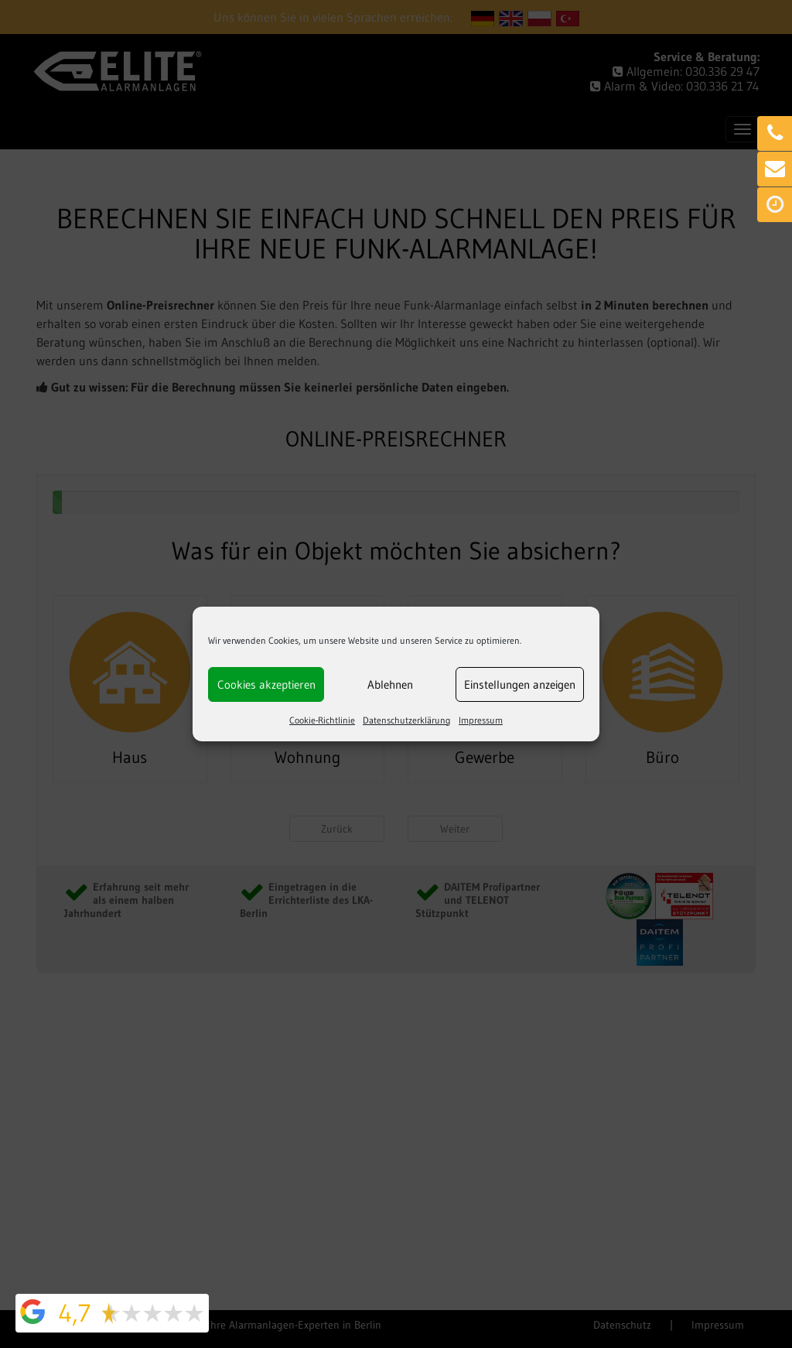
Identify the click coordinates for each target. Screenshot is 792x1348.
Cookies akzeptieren (266, 684)
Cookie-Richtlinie (322, 720)
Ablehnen (390, 684)
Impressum (481, 720)
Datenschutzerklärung (407, 720)
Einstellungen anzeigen (519, 684)
